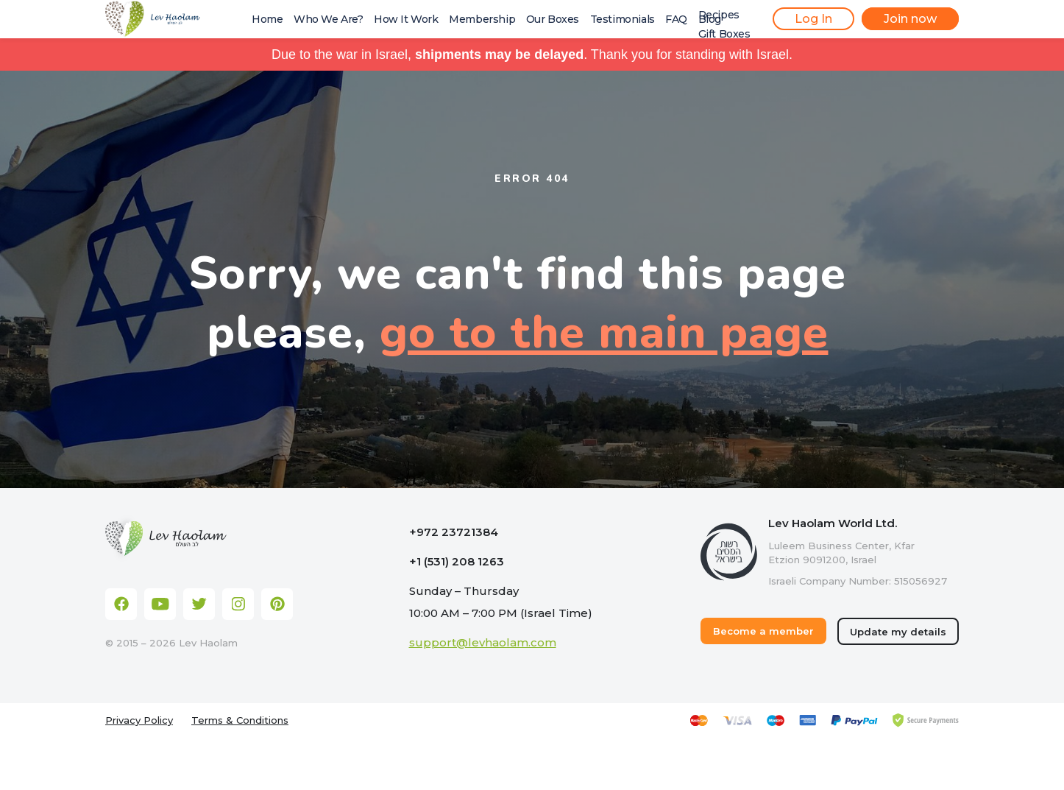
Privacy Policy (139, 720)
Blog (709, 19)
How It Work (406, 19)
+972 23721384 (453, 531)
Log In (813, 19)
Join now (910, 19)
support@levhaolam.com (482, 642)
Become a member (763, 631)
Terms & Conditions (239, 720)
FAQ (676, 19)
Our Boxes (552, 19)
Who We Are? (328, 19)
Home (267, 19)
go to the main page (604, 332)
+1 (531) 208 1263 (456, 561)
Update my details (898, 632)
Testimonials (622, 19)
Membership (482, 19)
